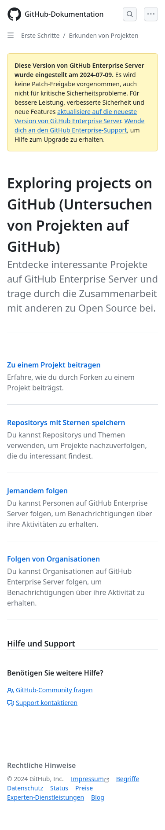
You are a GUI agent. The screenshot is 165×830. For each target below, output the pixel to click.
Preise (84, 788)
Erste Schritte (40, 35)
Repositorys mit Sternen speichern (66, 422)
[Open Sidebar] (11, 35)
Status (59, 788)
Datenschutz (25, 788)
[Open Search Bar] (130, 14)
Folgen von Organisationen (53, 559)
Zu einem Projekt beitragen (54, 365)
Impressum (87, 779)
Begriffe (127, 779)
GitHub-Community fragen (50, 690)
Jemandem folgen (37, 491)
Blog (97, 797)
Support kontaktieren (42, 702)
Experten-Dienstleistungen (45, 797)
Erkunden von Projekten (104, 35)
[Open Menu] (151, 14)
